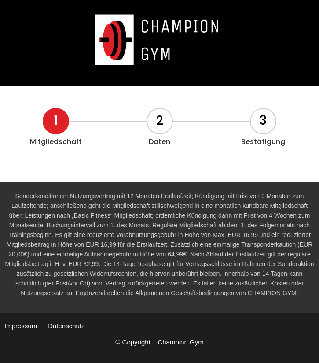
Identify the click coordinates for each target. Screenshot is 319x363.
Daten (159, 142)
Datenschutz (66, 326)
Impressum (20, 326)
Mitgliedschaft (56, 142)
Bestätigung (263, 142)
